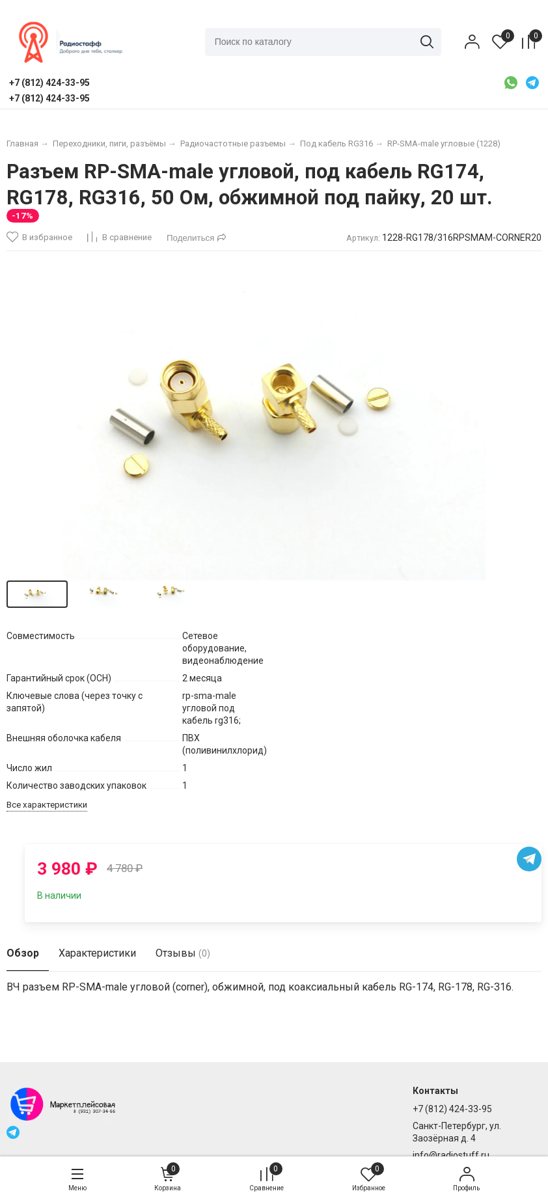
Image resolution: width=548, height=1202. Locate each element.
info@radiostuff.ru (451, 1155)
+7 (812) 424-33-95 (452, 1109)
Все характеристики (47, 805)
